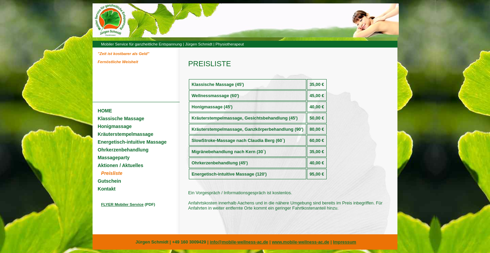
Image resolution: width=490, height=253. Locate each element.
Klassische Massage (121, 118)
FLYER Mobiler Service (122, 204)
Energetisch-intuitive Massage (132, 142)
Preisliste (111, 173)
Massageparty (114, 157)
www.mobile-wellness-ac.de (300, 242)
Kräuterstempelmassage (125, 134)
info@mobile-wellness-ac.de (239, 242)
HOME (105, 110)
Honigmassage (115, 126)
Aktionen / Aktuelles (120, 165)
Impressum (344, 242)
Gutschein (109, 181)
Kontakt (106, 189)
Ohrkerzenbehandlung (123, 149)
